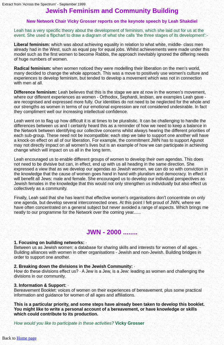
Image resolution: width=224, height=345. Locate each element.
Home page (26, 338)
